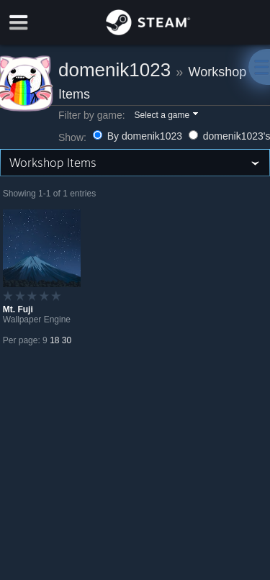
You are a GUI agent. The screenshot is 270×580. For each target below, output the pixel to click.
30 (66, 340)
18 (54, 340)
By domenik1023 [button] (139, 136)
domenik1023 (114, 70)
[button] (165, 116)
